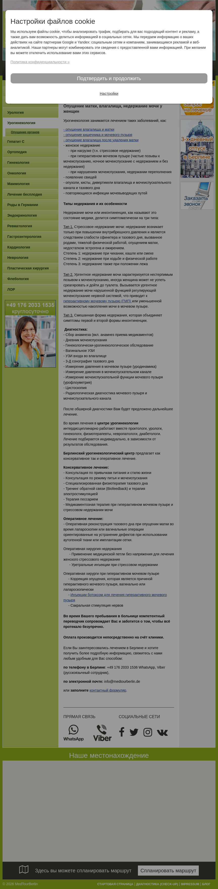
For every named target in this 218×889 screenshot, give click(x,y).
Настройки (109, 93)
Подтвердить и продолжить (109, 78)
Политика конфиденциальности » (40, 62)
